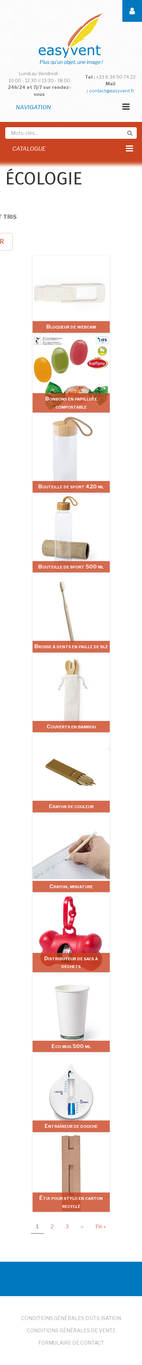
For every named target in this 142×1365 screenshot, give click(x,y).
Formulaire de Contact (71, 1343)
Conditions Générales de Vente (71, 1330)
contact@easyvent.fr (111, 90)
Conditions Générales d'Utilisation (71, 1318)
